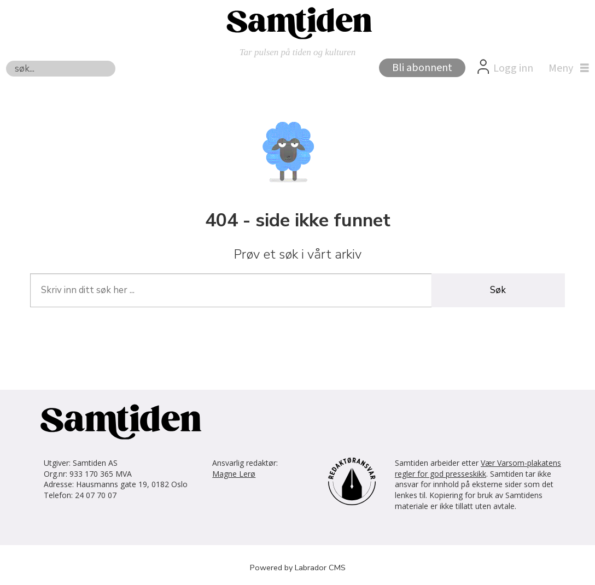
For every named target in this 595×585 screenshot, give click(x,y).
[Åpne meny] (566, 68)
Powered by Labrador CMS (298, 567)
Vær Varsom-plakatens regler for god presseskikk (478, 468)
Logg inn (513, 68)
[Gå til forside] (297, 22)
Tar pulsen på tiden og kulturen (298, 52)
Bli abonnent (422, 67)
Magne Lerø (233, 474)
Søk (5, 60)
